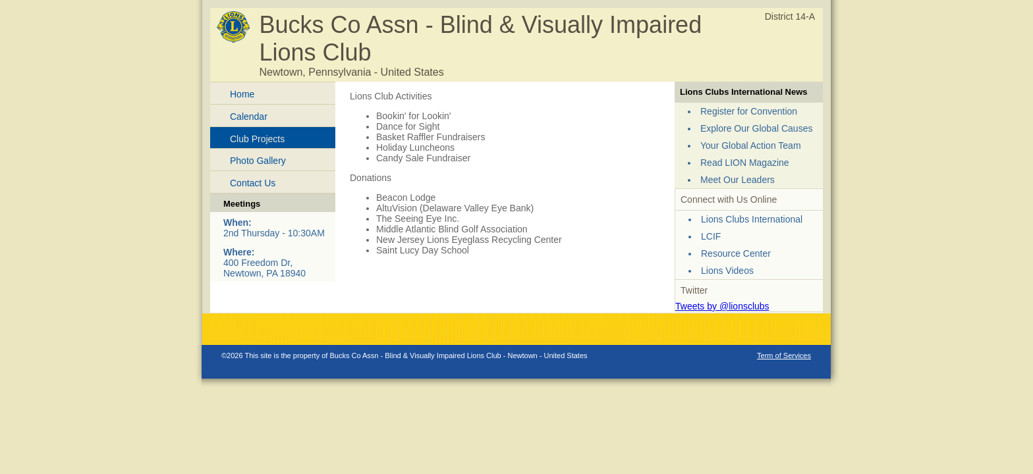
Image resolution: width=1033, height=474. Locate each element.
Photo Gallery (258, 160)
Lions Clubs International (751, 219)
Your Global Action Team (750, 145)
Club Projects (257, 139)
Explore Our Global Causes (756, 128)
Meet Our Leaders (737, 179)
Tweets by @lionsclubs (722, 306)
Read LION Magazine (744, 162)
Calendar (248, 116)
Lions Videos (727, 270)
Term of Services (784, 355)
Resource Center (736, 253)
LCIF (711, 236)
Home (242, 94)
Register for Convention (748, 111)
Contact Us (252, 183)
